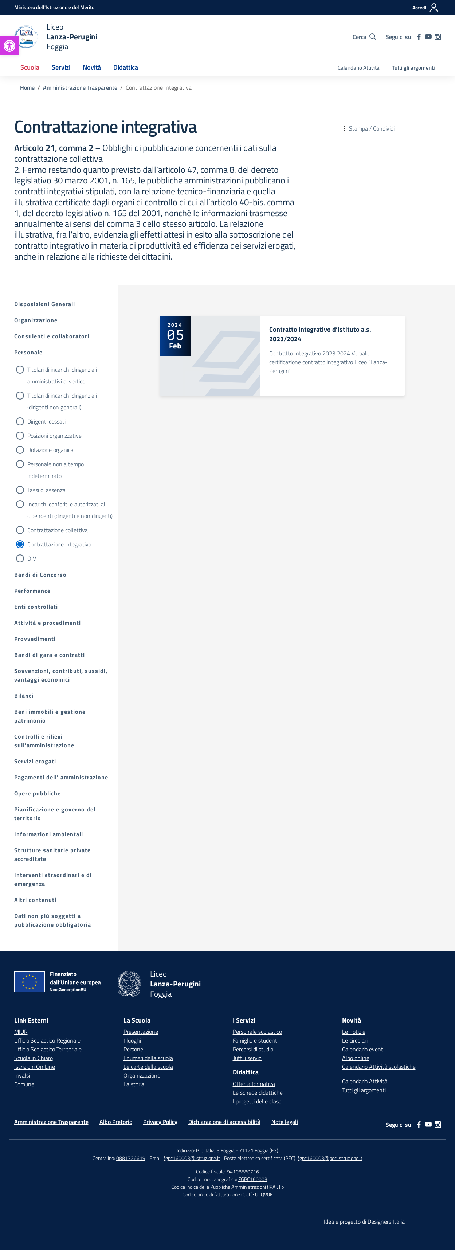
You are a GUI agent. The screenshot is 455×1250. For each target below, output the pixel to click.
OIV (31, 558)
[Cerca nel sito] (364, 37)
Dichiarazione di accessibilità (224, 1121)
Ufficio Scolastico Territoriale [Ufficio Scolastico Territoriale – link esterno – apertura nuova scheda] (48, 1049)
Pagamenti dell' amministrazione (61, 777)
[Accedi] (425, 7)
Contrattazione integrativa (59, 544)
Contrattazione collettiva (57, 530)
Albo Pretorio (115, 1121)
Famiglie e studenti (255, 1040)
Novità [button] (92, 67)
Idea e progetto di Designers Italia (364, 1221)
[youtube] (428, 37)
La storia (133, 1084)
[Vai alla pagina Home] (27, 87)
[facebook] (419, 37)
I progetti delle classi (257, 1101)
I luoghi (132, 1040)
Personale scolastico (257, 1031)
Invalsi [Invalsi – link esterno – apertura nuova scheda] (22, 1075)
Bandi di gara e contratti (49, 654)
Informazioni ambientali (48, 834)
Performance (32, 590)
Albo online (355, 1058)
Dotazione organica (50, 449)
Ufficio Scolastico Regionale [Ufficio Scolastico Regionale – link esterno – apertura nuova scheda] (47, 1040)
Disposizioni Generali (44, 304)
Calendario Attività (359, 67)
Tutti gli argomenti (413, 67)
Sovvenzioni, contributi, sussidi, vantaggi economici (60, 675)
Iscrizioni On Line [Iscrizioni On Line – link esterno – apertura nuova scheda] (34, 1066)
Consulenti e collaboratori (51, 336)
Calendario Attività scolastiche (379, 1066)
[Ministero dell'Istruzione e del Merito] (54, 7)
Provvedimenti (35, 638)
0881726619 (130, 1158)
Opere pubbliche (37, 793)
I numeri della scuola (148, 1058)
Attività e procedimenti (47, 622)
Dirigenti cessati (46, 421)
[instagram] (438, 37)
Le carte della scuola (148, 1066)
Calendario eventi (363, 1049)
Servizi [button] (61, 67)
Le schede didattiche (258, 1092)
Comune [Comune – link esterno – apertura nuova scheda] (24, 1084)
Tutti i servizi (247, 1058)
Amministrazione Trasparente (51, 1121)
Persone (133, 1049)
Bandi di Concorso (40, 574)
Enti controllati (36, 606)
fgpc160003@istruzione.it (192, 1158)
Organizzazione (36, 320)
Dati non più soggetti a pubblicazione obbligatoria (52, 920)
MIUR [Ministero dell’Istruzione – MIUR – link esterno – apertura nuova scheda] (21, 1031)
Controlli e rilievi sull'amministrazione (44, 740)
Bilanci (24, 695)
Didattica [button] (125, 67)
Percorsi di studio (253, 1049)
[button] (9, 45)
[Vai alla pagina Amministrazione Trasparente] (80, 87)
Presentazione (140, 1031)
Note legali (284, 1121)
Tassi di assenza (46, 490)
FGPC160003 (252, 1179)
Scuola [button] (29, 67)
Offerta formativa (254, 1083)
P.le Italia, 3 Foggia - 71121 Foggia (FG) (237, 1150)
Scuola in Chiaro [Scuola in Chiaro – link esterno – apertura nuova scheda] (33, 1058)
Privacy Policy (160, 1121)
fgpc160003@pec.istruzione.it (330, 1158)
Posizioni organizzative (54, 435)
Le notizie (353, 1031)
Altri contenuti (35, 899)
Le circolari (355, 1040)
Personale (28, 352)
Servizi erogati (35, 761)
